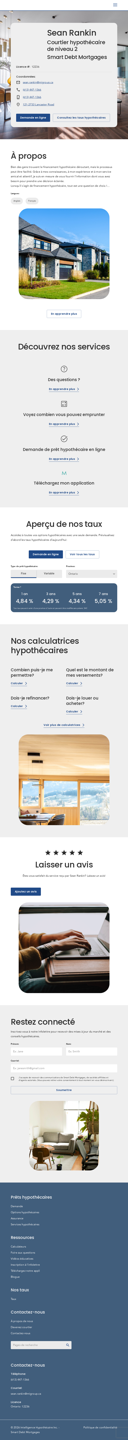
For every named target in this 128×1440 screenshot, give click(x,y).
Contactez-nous (20, 1333)
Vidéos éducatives (22, 1259)
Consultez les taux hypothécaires (81, 118)
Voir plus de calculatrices (64, 725)
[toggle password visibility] (67, 1345)
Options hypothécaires (25, 1212)
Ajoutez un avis (26, 892)
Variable (49, 573)
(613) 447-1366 (32, 90)
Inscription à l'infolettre (25, 1265)
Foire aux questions (23, 1253)
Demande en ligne (33, 118)
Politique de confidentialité (100, 1428)
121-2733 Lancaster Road (38, 105)
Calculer (19, 683)
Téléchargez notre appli (25, 1271)
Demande (17, 1206)
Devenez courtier (21, 1327)
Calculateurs (18, 1247)
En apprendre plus (64, 314)
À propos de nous (22, 1321)
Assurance (17, 1218)
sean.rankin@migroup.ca (38, 82)
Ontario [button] (73, 574)
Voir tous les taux (82, 554)
